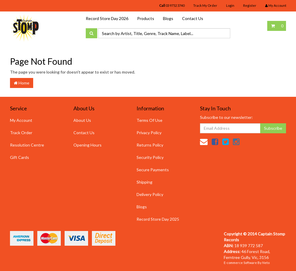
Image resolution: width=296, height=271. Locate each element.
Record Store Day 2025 (158, 219)
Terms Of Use (149, 120)
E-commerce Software (240, 263)
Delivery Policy (150, 194)
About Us (82, 120)
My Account (21, 120)
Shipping (144, 181)
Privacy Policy (149, 132)
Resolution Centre (27, 144)
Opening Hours (87, 144)
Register (249, 5)
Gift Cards (19, 157)
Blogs (168, 18)
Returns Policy (150, 144)
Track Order (21, 132)
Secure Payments (153, 169)
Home (21, 82)
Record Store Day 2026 (107, 18)
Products (145, 18)
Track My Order (205, 5)
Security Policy (150, 157)
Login (230, 5)
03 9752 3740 (171, 5)
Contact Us (192, 18)
